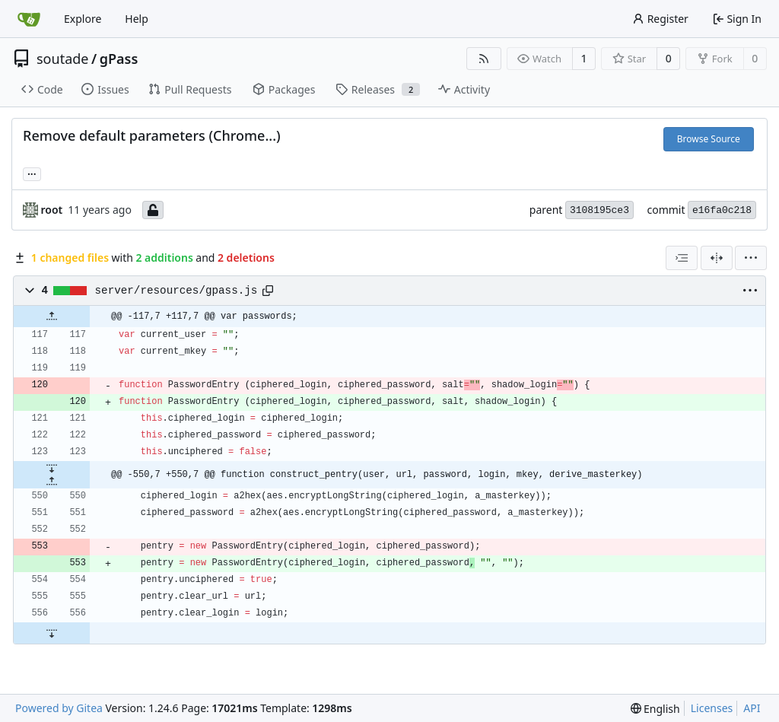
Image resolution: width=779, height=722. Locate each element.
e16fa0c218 (722, 210)
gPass (119, 58)
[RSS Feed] (483, 58)
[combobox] (682, 258)
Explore (82, 18)
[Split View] (717, 258)
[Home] (29, 19)
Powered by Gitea (59, 708)
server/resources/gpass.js (176, 291)
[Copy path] (267, 290)
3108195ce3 (599, 210)
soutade (62, 58)
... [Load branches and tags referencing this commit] (32, 172)
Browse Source (708, 138)
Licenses (712, 708)
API (751, 708)
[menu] (751, 258)
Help (136, 18)
